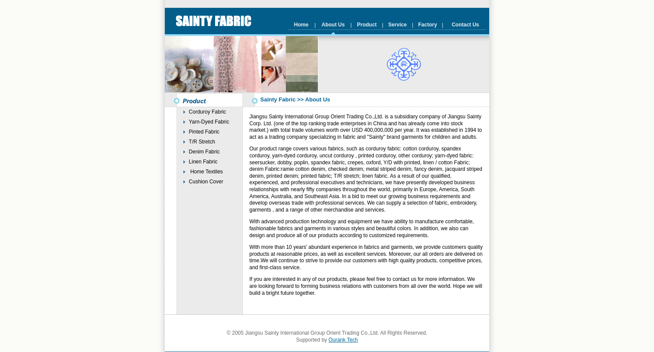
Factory (427, 25)
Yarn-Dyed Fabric (209, 122)
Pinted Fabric (204, 132)
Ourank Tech (343, 340)
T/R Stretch (202, 142)
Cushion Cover (206, 182)
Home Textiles (206, 172)
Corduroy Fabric (207, 112)
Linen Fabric (203, 162)
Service (397, 25)
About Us (333, 25)
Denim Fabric (204, 152)
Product (366, 25)
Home (301, 25)
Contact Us (465, 25)
